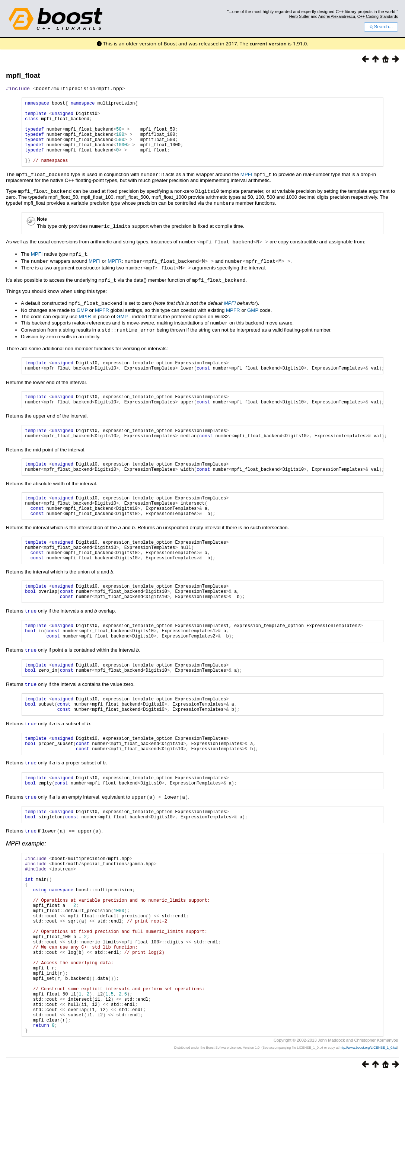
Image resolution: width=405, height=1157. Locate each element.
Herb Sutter (299, 16)
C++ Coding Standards (377, 16)
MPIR (85, 326)
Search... (381, 26)
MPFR (115, 272)
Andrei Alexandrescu (336, 16)
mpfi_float (23, 75)
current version (268, 43)
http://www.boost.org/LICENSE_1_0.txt (368, 1129)
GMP (82, 319)
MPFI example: (26, 887)
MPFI (246, 187)
